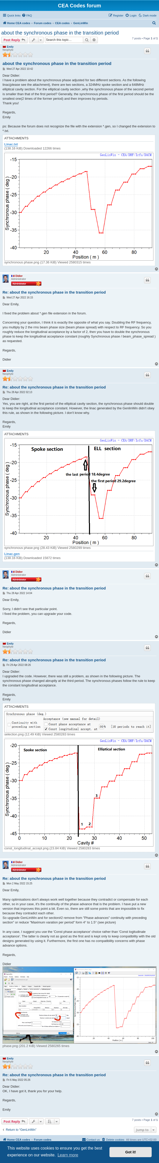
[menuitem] (27, 15)
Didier (18, 276)
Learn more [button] (68, 1155)
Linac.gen (12, 554)
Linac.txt (11, 144)
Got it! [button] (130, 1152)
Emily (10, 46)
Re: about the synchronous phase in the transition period (54, 292)
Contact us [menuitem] (91, 1139)
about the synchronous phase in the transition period (60, 33)
